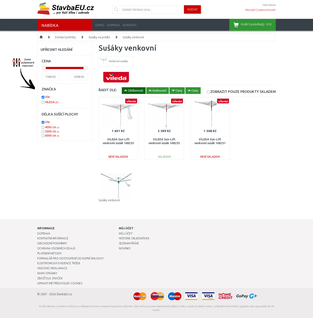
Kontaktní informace (52, 238)
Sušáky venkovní (133, 37)
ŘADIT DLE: (108, 90)
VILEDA (51, 102)
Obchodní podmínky (52, 243)
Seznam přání (129, 243)
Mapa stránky (47, 273)
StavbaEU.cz (64, 294)
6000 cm (52, 135)
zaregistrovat (267, 10)
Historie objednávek (134, 238)
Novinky (125, 248)
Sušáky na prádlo (99, 37)
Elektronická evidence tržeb (58, 263)
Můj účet (125, 233)
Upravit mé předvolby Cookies (59, 283)
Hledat (192, 9)
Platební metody (49, 253)
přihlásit (250, 10)
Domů (99, 25)
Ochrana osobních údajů (56, 248)
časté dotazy (269, 5)
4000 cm (52, 127)
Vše (47, 97)
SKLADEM (243, 92)
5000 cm (52, 131)
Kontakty (129, 25)
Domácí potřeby (65, 37)
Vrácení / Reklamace (52, 268)
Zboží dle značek (50, 278)
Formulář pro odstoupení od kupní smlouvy (70, 258)
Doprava (113, 25)
